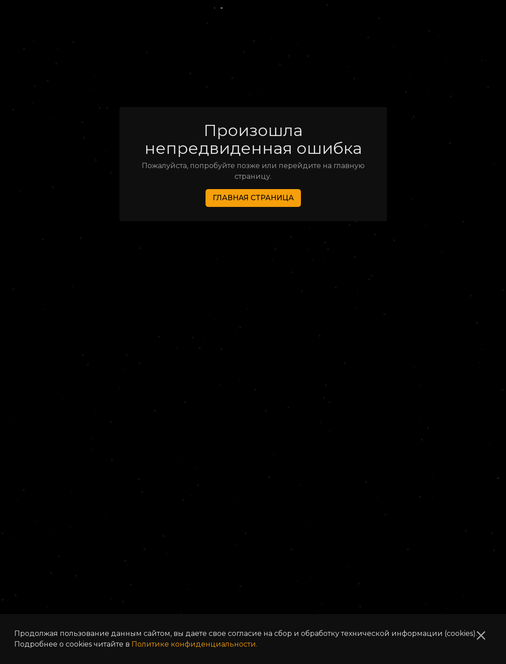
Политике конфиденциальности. (194, 644)
